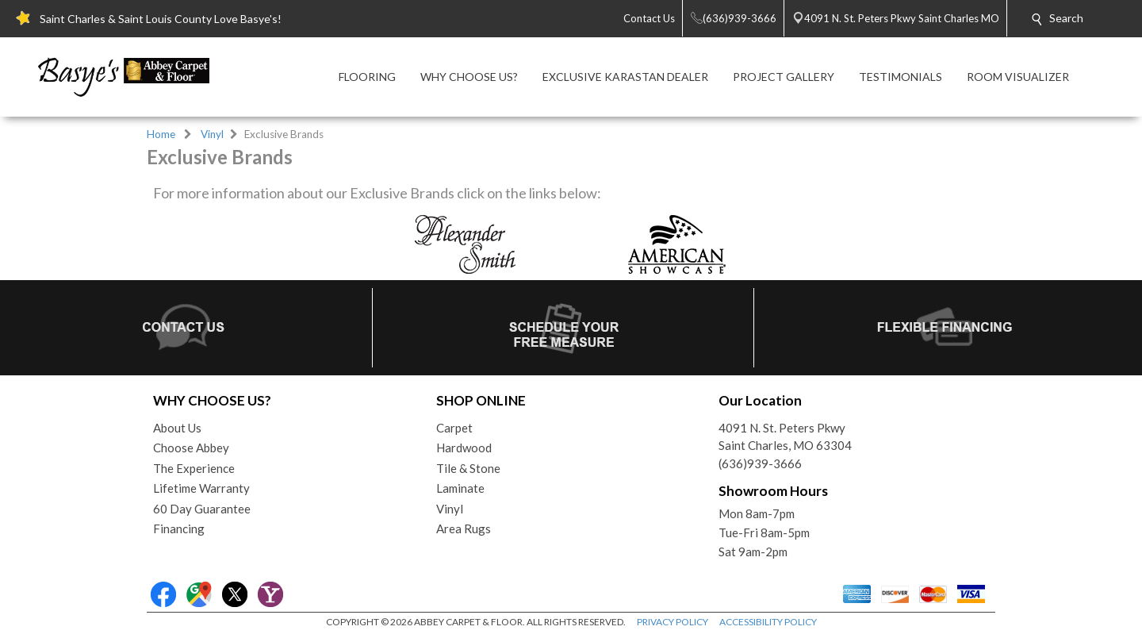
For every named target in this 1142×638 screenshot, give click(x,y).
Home (161, 134)
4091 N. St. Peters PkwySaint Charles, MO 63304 (785, 437)
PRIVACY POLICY (672, 622)
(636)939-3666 (760, 463)
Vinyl (212, 134)
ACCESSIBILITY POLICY (768, 622)
